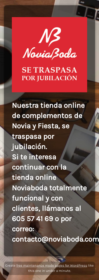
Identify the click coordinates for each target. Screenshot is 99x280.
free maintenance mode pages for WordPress (51, 265)
